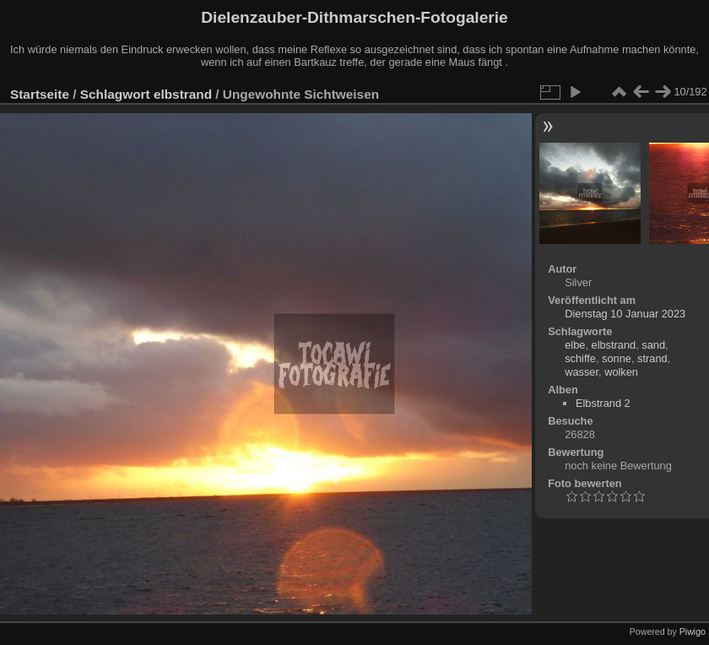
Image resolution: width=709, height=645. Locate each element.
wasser (581, 372)
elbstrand (183, 94)
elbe (575, 345)
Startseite (39, 94)
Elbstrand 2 (603, 403)
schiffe (580, 358)
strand (652, 358)
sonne (616, 358)
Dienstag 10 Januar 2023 (625, 313)
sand (653, 345)
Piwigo (692, 631)
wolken (621, 372)
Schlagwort (115, 94)
